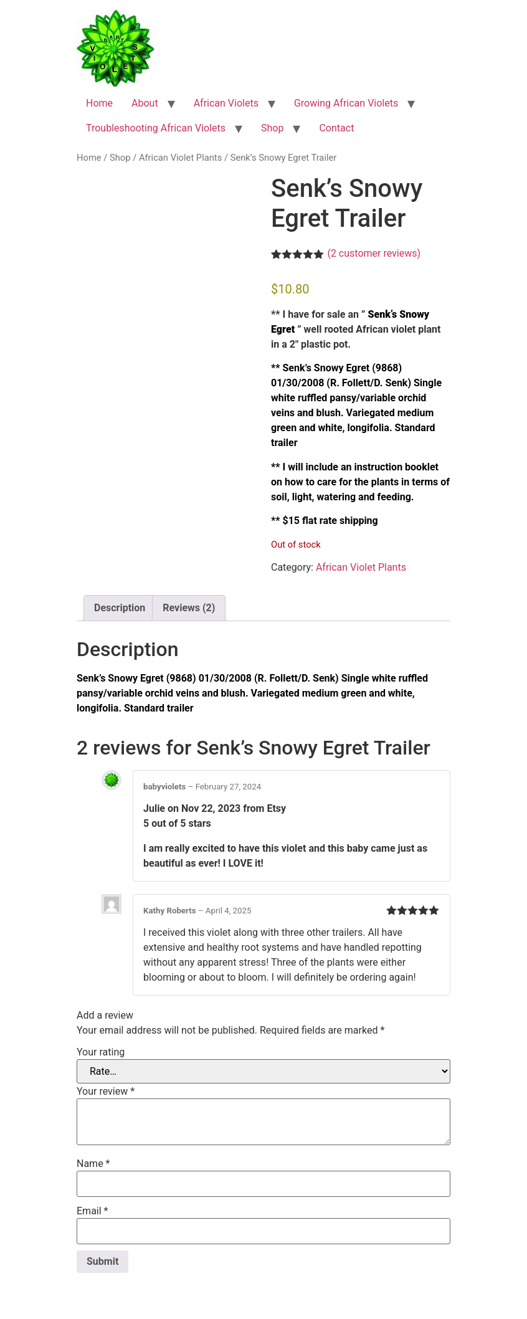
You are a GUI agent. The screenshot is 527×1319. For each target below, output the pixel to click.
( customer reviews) (373, 253)
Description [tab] (119, 608)
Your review (106, 1092)
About (144, 103)
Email (92, 1211)
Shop (272, 128)
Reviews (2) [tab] (189, 608)
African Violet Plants (180, 157)
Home (99, 103)
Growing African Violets (346, 103)
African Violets (226, 103)
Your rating (101, 1052)
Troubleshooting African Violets (156, 128)
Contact (336, 128)
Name (93, 1164)
